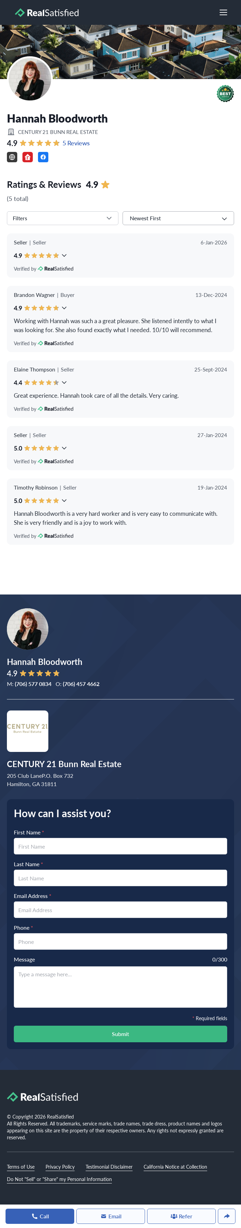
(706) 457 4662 (81, 684)
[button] (225, 93)
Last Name (28, 864)
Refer (181, 1216)
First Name (29, 832)
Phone (23, 927)
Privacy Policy (60, 1166)
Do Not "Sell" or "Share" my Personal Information (59, 1179)
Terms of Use (21, 1166)
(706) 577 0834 (33, 684)
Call (40, 1216)
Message (24, 959)
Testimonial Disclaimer (109, 1166)
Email (111, 1216)
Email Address (32, 896)
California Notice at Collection (175, 1166)
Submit (120, 1034)
